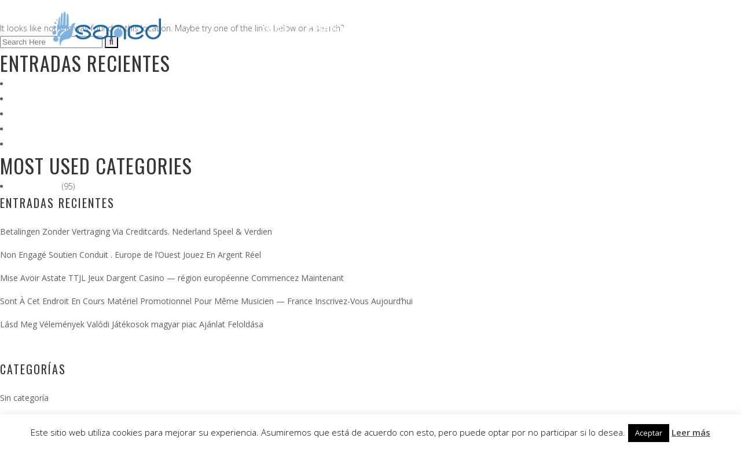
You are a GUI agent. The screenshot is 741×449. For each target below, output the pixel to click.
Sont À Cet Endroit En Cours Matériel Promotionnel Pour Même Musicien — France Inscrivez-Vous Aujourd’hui (215, 128)
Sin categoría (36, 186)
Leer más (691, 432)
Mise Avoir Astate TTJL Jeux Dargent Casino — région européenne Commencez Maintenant (179, 113)
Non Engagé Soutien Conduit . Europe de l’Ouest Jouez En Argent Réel (141, 98)
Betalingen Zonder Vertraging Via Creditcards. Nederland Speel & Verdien (148, 83)
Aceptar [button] (648, 433)
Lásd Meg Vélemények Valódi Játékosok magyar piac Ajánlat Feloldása (142, 143)
